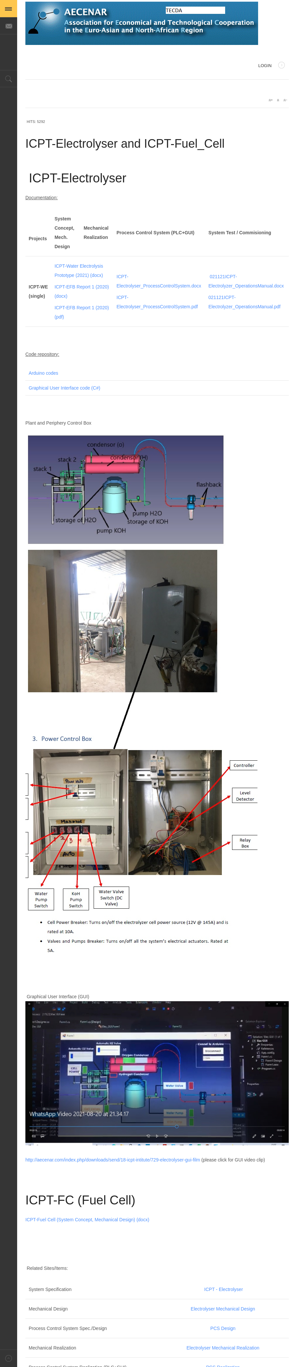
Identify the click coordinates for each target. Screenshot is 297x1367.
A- (285, 100)
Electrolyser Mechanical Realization (223, 1347)
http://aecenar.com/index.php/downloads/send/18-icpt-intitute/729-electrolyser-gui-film (112, 1159)
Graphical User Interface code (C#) (64, 388)
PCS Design (222, 1328)
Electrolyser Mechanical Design (223, 1308)
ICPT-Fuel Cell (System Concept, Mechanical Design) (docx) (87, 1219)
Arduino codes (43, 373)
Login (271, 66)
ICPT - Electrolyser (223, 1289)
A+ (270, 100)
